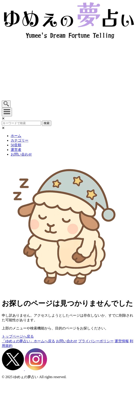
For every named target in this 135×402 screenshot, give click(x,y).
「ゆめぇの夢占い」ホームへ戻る (28, 341)
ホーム (16, 136)
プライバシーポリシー (96, 341)
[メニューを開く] (7, 112)
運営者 (16, 150)
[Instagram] (36, 369)
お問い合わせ (21, 154)
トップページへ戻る (18, 336)
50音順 (16, 145)
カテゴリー (19, 140)
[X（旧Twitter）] (13, 369)
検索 (47, 123)
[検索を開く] (6, 104)
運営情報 (122, 341)
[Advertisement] (41, 70)
